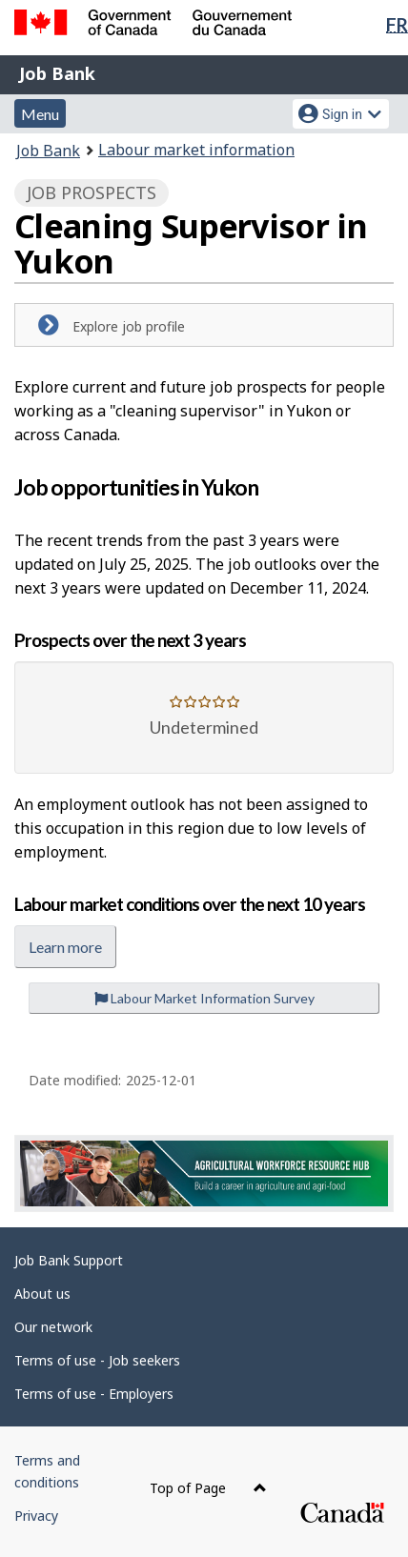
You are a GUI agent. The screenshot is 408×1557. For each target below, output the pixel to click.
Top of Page (208, 1488)
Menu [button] (40, 114)
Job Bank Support (68, 1260)
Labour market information (196, 149)
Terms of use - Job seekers (97, 1360)
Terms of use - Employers (93, 1394)
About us (42, 1293)
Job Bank (57, 73)
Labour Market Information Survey (204, 998)
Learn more (65, 947)
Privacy (36, 1515)
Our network (53, 1327)
